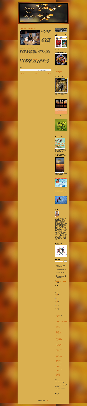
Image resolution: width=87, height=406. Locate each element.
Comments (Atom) (27, 75)
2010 (57, 305)
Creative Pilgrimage (59, 71)
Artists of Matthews (35, 59)
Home (36, 73)
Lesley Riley (58, 345)
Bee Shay (57, 326)
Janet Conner (58, 373)
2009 (57, 306)
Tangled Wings (58, 365)
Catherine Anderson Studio (60, 72)
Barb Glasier (58, 325)
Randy (21, 62)
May (58, 316)
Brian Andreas (58, 374)
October (58, 313)
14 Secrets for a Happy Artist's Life (61, 321)
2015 (57, 298)
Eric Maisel (57, 376)
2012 (57, 302)
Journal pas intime (59, 339)
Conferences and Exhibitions (28, 28)
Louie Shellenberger (59, 349)
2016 (57, 297)
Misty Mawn (58, 355)
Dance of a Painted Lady (60, 328)
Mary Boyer (58, 351)
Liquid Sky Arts (58, 346)
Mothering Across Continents (46, 33)
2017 (57, 295)
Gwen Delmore (58, 332)
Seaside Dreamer (59, 362)
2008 (57, 308)
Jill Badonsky (58, 375)
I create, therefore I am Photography (59, 335)
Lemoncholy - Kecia (59, 344)
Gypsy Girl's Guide (59, 333)
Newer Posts (22, 73)
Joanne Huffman (58, 338)
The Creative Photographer (60, 73)
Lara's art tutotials (59, 343)
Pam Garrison (58, 359)
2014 (57, 299)
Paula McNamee (58, 360)
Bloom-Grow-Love (59, 327)
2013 (57, 301)
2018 (57, 294)
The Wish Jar (58, 366)
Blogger (48, 400)
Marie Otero (58, 350)
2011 (57, 304)
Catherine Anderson (59, 216)
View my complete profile (59, 240)
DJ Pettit (57, 331)
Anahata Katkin (58, 322)
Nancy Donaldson (59, 356)
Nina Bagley (58, 357)
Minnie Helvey (58, 354)
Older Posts (49, 73)
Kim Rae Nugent (58, 340)
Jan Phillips (58, 370)
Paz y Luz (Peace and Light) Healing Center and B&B (36, 54)
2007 (57, 309)
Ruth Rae (57, 361)
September (59, 315)
